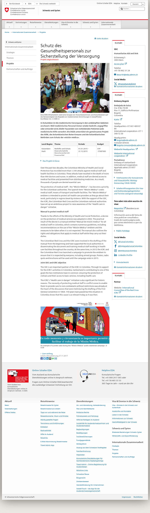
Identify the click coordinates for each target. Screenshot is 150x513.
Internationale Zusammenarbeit (110, 24)
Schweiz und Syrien (90, 24)
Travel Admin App (47, 445)
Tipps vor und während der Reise (53, 413)
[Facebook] (42, 358)
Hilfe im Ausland (47, 434)
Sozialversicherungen (84, 437)
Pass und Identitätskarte (85, 409)
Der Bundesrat (14, 4)
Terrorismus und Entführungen (52, 423)
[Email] (55, 358)
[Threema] (50, 358)
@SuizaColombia (125, 242)
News (7, 405)
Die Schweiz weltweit (48, 4)
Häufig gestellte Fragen (49, 420)
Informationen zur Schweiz (122, 419)
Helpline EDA (108, 370)
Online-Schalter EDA (42, 370)
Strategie (115, 446)
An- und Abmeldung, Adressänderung (90, 405)
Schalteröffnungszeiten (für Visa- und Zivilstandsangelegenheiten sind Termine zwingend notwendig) (128, 191)
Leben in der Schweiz (120, 415)
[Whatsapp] (53, 358)
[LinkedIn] (47, 358)
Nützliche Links (82, 471)
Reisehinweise (35, 24)
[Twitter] (44, 358)
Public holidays (122, 231)
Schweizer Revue (82, 474)
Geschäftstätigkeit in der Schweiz (124, 422)
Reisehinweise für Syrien (50, 405)
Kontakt (117, 43)
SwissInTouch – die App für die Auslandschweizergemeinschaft (88, 490)
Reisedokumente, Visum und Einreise (54, 416)
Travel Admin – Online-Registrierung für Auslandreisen (91, 466)
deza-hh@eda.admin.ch (127, 74)
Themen (115, 450)
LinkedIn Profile (125, 255)
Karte (118, 119)
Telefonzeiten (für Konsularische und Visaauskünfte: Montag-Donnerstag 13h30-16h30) (128, 180)
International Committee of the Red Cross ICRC (126, 290)
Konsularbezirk (122, 262)
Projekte (115, 453)
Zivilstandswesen (82, 482)
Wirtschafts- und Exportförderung (125, 436)
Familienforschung (83, 451)
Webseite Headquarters (126, 149)
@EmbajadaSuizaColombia (130, 246)
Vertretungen (21, 24)
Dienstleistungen (51, 24)
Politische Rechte (82, 413)
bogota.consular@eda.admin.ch (131, 145)
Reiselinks (44, 438)
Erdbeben (44, 427)
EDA (29, 4)
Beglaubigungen (82, 429)
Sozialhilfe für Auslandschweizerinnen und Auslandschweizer (92, 425)
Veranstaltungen (11, 409)
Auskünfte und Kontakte (121, 411)
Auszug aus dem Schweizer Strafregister (91, 448)
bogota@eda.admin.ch (127, 140)
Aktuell (9, 24)
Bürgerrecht (80, 478)
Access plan (120, 64)
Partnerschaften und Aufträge (123, 457)
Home (7, 32)
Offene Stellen (10, 413)
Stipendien (80, 455)
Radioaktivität (46, 431)
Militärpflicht (81, 444)
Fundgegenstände (83, 440)
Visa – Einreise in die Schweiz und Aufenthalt (124, 406)
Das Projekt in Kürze (50, 161)
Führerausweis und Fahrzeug (87, 416)
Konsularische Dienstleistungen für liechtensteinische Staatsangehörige (89, 460)
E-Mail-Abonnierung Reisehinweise (54, 442)
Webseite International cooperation (124, 154)
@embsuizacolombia (127, 251)
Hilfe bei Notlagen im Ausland (87, 420)
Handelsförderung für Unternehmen (90, 485)
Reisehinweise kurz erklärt (50, 409)
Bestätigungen (81, 433)
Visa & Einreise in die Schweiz (70, 24)
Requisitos (120, 208)
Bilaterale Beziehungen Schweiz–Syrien (127, 432)
